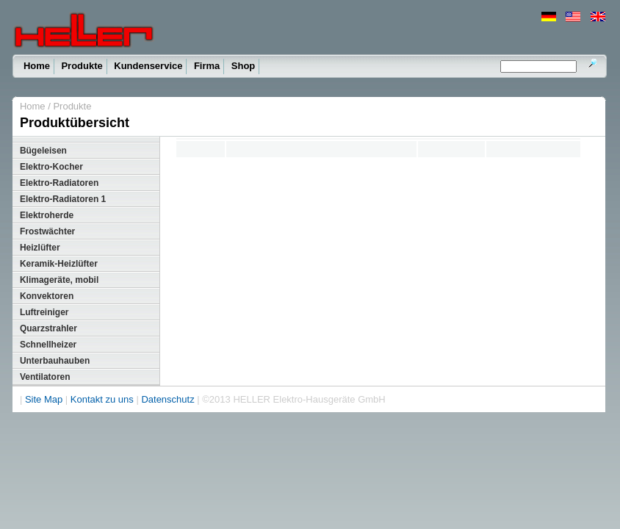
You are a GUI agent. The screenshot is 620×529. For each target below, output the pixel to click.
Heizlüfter (40, 247)
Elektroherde (46, 215)
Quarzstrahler (48, 328)
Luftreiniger (44, 312)
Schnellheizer (48, 344)
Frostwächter (47, 231)
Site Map (43, 399)
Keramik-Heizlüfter (59, 264)
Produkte (81, 65)
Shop (243, 65)
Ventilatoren (45, 377)
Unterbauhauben (55, 361)
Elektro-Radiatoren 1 (63, 199)
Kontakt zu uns (102, 399)
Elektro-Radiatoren (59, 183)
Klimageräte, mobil (59, 280)
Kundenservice (148, 65)
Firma (207, 65)
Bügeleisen (43, 150)
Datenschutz (167, 399)
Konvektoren (46, 296)
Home (37, 65)
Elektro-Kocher (51, 167)
